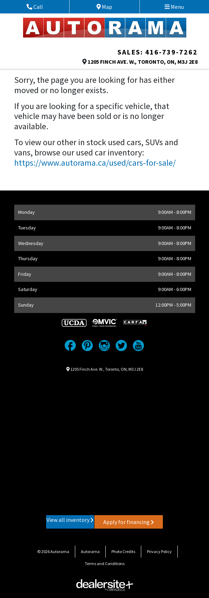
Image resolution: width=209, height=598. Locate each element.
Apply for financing (128, 521)
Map (110, 6)
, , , (143, 61)
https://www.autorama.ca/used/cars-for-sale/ (95, 162)
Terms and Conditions (105, 563)
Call (43, 6)
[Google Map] (104, 443)
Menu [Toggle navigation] (174, 6)
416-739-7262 (171, 51)
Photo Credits (123, 551)
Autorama (90, 551)
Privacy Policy (159, 551)
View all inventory (70, 519)
